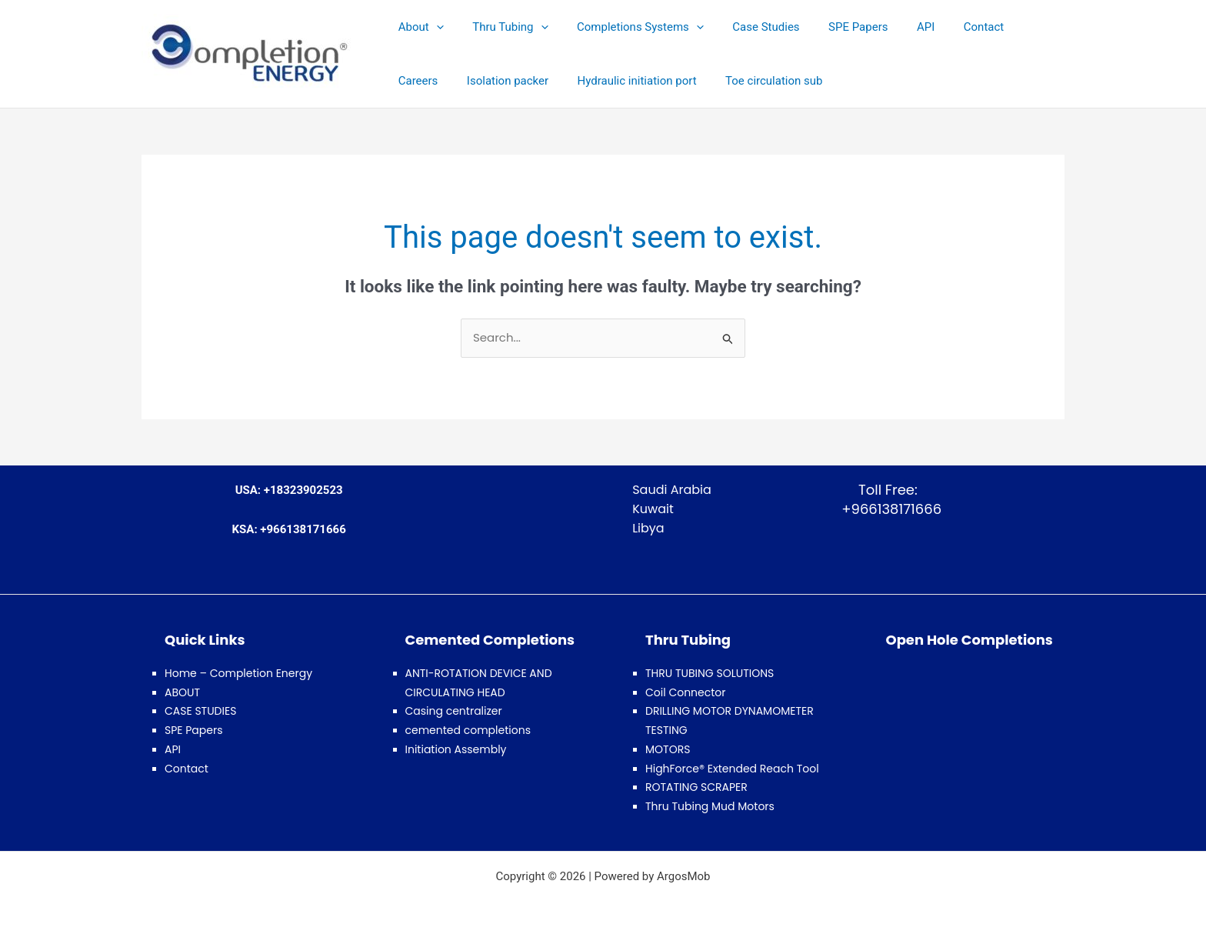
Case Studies (745, 27)
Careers (1009, 27)
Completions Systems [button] (625, 27)
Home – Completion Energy (238, 673)
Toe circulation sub (690, 81)
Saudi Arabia (671, 490)
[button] (433, 27)
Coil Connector (685, 692)
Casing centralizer (453, 711)
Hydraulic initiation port (559, 81)
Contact (946, 27)
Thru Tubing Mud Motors (710, 806)
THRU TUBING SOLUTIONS (709, 673)
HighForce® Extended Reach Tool (732, 768)
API (894, 27)
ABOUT (182, 692)
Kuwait (653, 509)
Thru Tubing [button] (501, 27)
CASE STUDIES (200, 711)
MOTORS (667, 749)
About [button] (418, 27)
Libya (648, 528)
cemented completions (468, 730)
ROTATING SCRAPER (696, 787)
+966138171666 (888, 509)
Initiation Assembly (456, 749)
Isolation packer (436, 81)
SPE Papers (831, 27)
